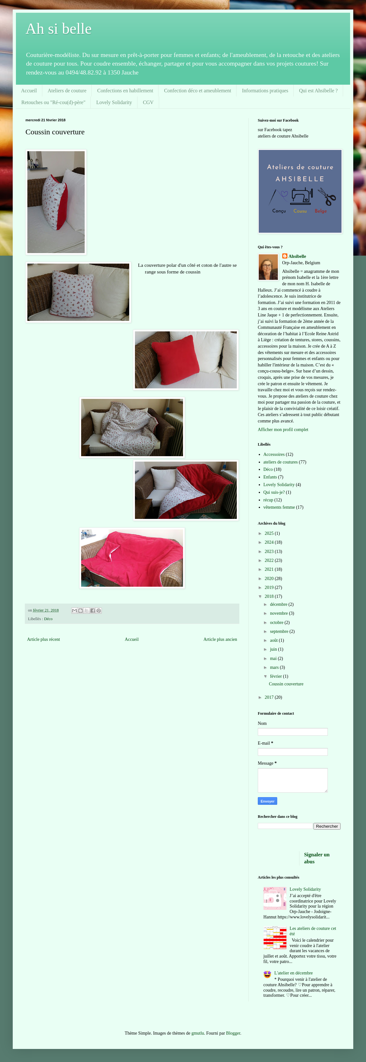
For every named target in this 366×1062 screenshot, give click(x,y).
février (276, 676)
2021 (270, 569)
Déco (48, 619)
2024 (270, 542)
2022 (270, 560)
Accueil (29, 90)
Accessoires (274, 454)
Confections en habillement (125, 90)
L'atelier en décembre (293, 973)
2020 (270, 578)
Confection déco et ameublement (197, 90)
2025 (270, 533)
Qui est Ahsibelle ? (318, 90)
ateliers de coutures (281, 462)
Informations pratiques (265, 90)
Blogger (233, 1033)
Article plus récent (43, 639)
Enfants (270, 477)
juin (274, 649)
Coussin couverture (286, 684)
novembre (279, 613)
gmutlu (197, 1033)
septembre (279, 631)
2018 (270, 596)
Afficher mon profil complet (283, 429)
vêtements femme (279, 507)
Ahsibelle (297, 256)
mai (274, 658)
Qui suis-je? (274, 492)
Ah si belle (58, 28)
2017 (270, 697)
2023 (270, 551)
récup (268, 500)
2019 (270, 587)
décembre (279, 604)
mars (275, 667)
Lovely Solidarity (114, 102)
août (274, 640)
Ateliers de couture (67, 90)
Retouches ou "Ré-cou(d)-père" (53, 102)
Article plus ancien (220, 639)
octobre (277, 622)
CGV (148, 102)
